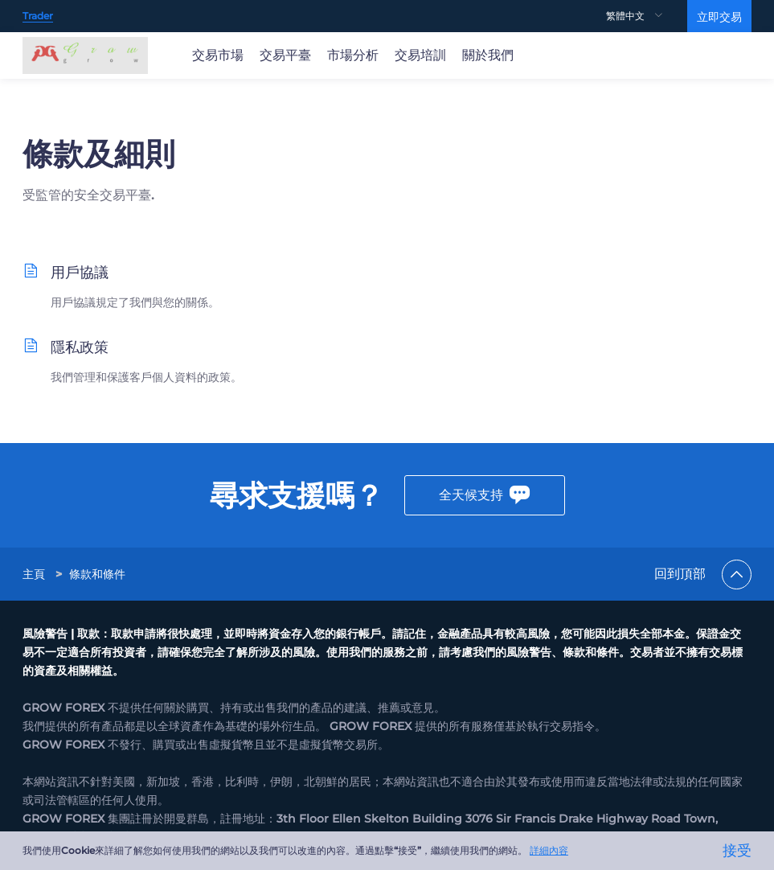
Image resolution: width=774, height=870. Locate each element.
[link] (35, 574)
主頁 (34, 574)
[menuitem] (646, 16)
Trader (38, 16)
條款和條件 (97, 574)
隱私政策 (80, 347)
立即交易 (719, 17)
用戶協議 (80, 272)
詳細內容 (549, 850)
